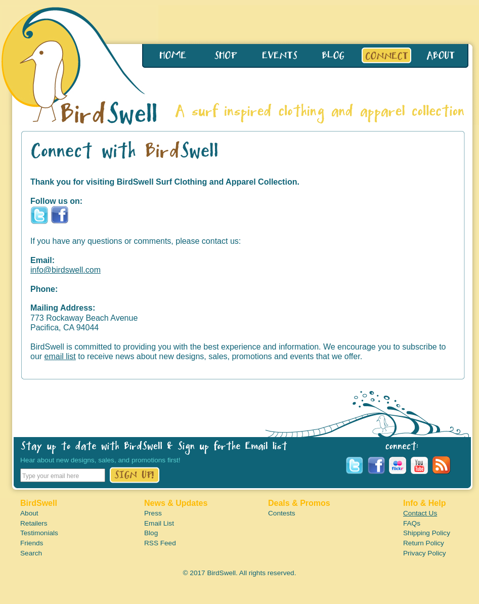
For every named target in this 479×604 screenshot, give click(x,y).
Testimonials (39, 533)
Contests (281, 513)
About (29, 513)
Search (31, 553)
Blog (151, 533)
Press (153, 513)
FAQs (411, 523)
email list (60, 356)
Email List (159, 523)
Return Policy (423, 543)
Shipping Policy (426, 533)
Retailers (34, 523)
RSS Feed (160, 543)
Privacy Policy (424, 553)
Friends (31, 543)
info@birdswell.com (65, 270)
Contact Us (420, 513)
